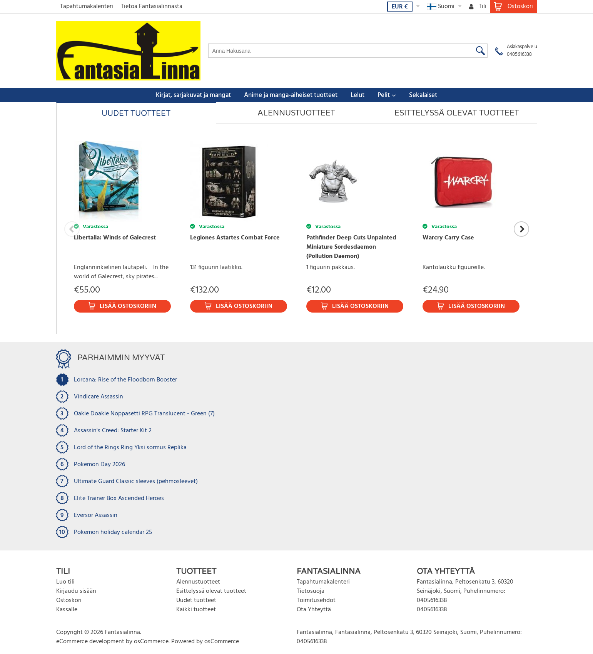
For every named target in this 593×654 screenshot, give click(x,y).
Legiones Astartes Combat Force (235, 238)
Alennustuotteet (296, 113)
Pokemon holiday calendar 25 (113, 532)
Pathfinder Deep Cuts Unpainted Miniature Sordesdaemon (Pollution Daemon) (351, 247)
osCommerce (151, 642)
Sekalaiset (423, 95)
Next (521, 229)
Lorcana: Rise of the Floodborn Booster (125, 380)
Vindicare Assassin (98, 397)
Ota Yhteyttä (314, 610)
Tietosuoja (310, 591)
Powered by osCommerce (205, 642)
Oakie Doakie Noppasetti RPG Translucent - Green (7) (144, 414)
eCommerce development (90, 642)
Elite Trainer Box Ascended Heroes (119, 498)
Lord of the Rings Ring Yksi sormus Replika (130, 448)
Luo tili (65, 582)
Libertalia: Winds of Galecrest (115, 238)
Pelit (384, 95)
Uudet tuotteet (136, 113)
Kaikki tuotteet (196, 610)
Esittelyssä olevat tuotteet (456, 113)
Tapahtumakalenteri (86, 7)
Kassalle (66, 610)
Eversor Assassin (95, 515)
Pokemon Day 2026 (99, 465)
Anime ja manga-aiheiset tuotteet (290, 95)
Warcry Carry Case (448, 238)
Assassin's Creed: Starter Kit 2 (113, 431)
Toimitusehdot (316, 600)
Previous (72, 229)
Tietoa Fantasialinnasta (151, 7)
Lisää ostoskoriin (128, 306)
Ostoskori (69, 600)
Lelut (357, 95)
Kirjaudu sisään (76, 591)
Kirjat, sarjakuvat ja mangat (193, 95)
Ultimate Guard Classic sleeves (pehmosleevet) (136, 482)
